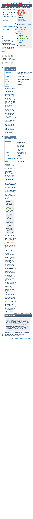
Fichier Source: (6, 28)
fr (15, 16)
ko (15, 17)
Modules (11, 2)
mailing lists (9, 329)
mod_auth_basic (6, 43)
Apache (4, 9)
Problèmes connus (23, 27)
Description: (6, 20)
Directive (8, 68)
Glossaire (24, 2)
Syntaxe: (7, 76)
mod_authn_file (9, 48)
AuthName (21, 33)
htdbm (20, 42)
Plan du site (29, 2)
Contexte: (7, 81)
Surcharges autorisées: (11, 83)
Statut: (4, 25)
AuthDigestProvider (8, 64)
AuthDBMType (21, 19)
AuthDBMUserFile (22, 20)
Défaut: (6, 79)
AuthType (21, 35)
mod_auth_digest (7, 41)
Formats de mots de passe (24, 43)
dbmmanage (7, 295)
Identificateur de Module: (9, 26)
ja (12, 17)
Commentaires (22, 45)
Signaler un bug (22, 29)
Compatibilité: (6, 29)
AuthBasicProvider (7, 62)
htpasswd (21, 40)
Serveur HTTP (10, 9)
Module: (7, 86)
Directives (16, 2)
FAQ (20, 2)
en (13, 16)
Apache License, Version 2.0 (14, 335)
